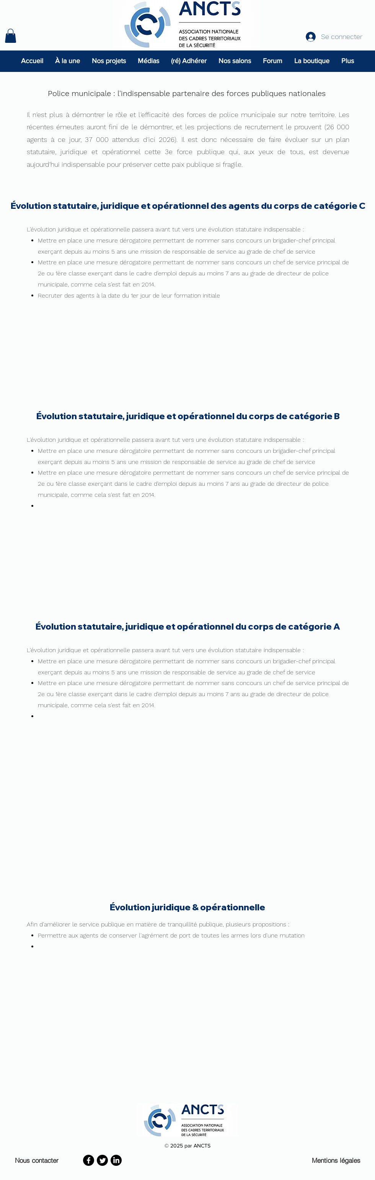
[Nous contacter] (38, 1160)
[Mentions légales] (337, 1160)
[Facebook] (88, 1160)
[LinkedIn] (116, 1160)
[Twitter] (102, 1160)
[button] (10, 36)
